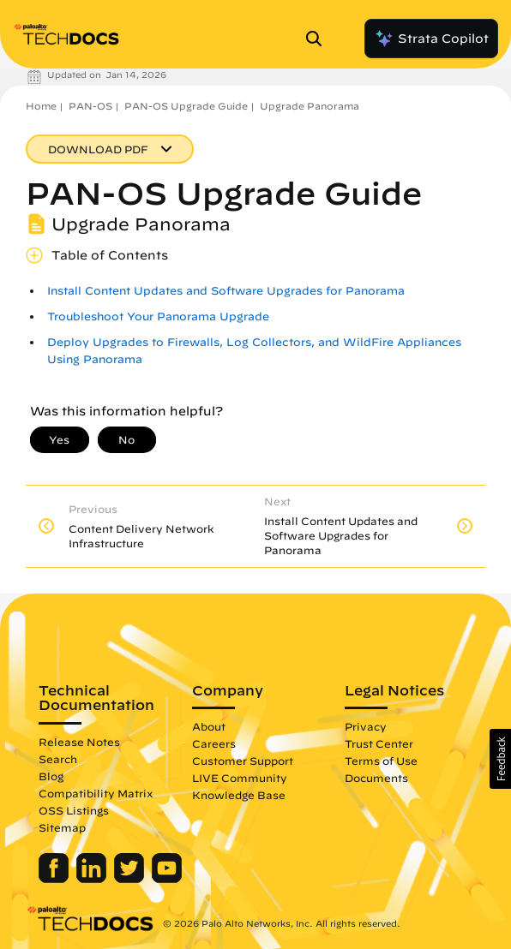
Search (58, 759)
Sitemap (62, 827)
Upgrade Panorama (309, 105)
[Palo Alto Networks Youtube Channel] (167, 879)
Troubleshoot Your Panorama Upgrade (158, 316)
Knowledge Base (239, 795)
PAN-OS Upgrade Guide (186, 105)
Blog (51, 776)
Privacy (366, 726)
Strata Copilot (431, 38)
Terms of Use (381, 761)
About (208, 726)
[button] (500, 759)
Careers (214, 743)
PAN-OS (90, 105)
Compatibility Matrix (96, 793)
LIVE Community (239, 778)
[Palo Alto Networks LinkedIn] (93, 879)
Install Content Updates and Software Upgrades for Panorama (226, 290)
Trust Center (379, 743)
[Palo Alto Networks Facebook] (55, 879)
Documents (376, 778)
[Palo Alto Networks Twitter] (130, 879)
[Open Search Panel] (319, 38)
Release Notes (79, 742)
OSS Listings (74, 810)
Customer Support (242, 761)
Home (41, 105)
